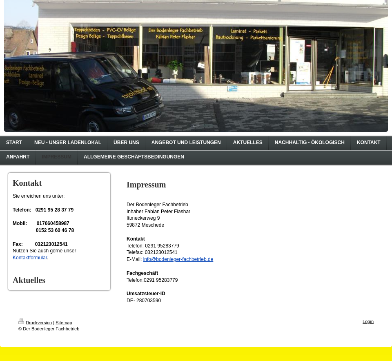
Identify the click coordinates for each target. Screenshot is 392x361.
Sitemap (64, 322)
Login (368, 321)
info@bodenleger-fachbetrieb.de (178, 259)
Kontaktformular (30, 258)
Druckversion (35, 322)
